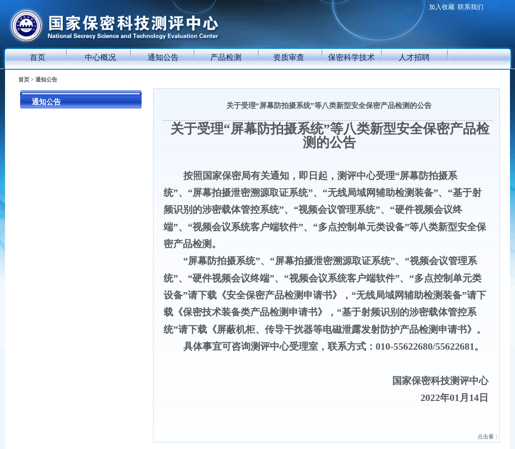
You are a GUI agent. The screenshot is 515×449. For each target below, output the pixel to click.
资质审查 (288, 57)
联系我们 (470, 7)
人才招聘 (414, 57)
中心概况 (100, 57)
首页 (37, 57)
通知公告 (163, 57)
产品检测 (225, 57)
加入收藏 (442, 7)
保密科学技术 (351, 57)
